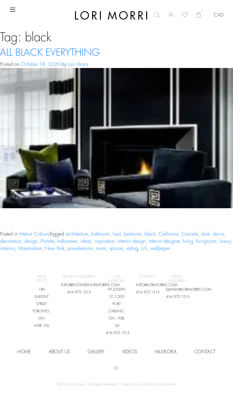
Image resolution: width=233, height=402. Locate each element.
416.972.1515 (79, 292)
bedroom (133, 234)
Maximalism (30, 248)
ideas (85, 241)
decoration (10, 241)
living (188, 241)
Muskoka (166, 352)
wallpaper (160, 248)
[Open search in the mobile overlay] (125, 15)
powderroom (80, 248)
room (101, 248)
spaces (116, 248)
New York (55, 248)
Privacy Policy (131, 384)
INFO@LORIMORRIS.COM (156, 285)
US (144, 248)
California (168, 234)
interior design (132, 241)
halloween (67, 241)
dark (205, 234)
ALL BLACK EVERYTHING (50, 52)
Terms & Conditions (161, 384)
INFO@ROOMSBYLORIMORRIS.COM (90, 285)
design (31, 241)
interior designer (164, 241)
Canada (189, 234)
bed (117, 234)
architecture (76, 234)
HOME (24, 352)
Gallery (96, 352)
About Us (59, 352)
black (150, 234)
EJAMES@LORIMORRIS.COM (188, 289)
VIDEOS (129, 352)
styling (132, 248)
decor (218, 234)
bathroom (100, 234)
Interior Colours (34, 234)
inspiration (104, 241)
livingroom (206, 241)
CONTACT (205, 352)
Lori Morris (78, 64)
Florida (47, 241)
